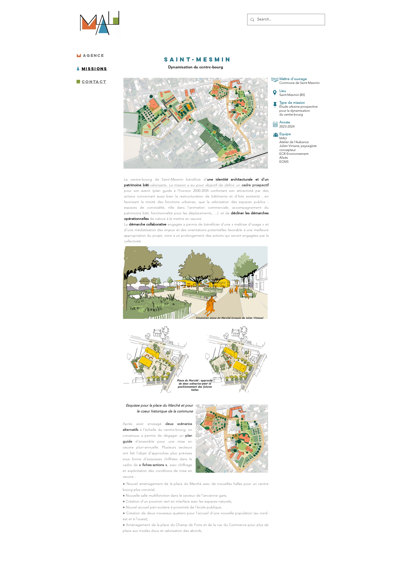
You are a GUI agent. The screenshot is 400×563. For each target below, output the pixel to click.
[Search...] (285, 19)
